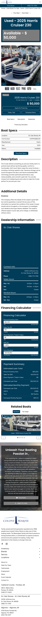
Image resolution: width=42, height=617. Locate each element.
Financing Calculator (21, 125)
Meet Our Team (6, 565)
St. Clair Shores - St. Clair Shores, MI (15, 596)
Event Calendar (6, 577)
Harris (22, 8)
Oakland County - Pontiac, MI (13, 585)
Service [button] (4, 554)
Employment (5, 571)
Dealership (31, 119)
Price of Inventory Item (11, 319)
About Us (4, 562)
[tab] (7, 88)
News (3, 574)
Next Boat (26, 13)
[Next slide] (38, 84)
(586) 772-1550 (33, 276)
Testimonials (5, 568)
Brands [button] (4, 551)
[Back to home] (6, 2)
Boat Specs (10, 119)
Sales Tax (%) (8, 327)
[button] (40, 2)
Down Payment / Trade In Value (13, 335)
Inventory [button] (5, 548)
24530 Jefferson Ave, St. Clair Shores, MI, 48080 (29, 272)
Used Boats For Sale (12, 8)
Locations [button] (5, 557)
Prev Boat (15, 13)
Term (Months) (8, 350)
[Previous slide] (3, 84)
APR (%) (6, 343)
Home (3, 8)
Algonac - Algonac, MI (10, 607)
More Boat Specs (21, 153)
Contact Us (5, 580)
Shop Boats (10, 6)
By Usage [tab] (25, 411)
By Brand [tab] (16, 411)
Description (21, 119)
